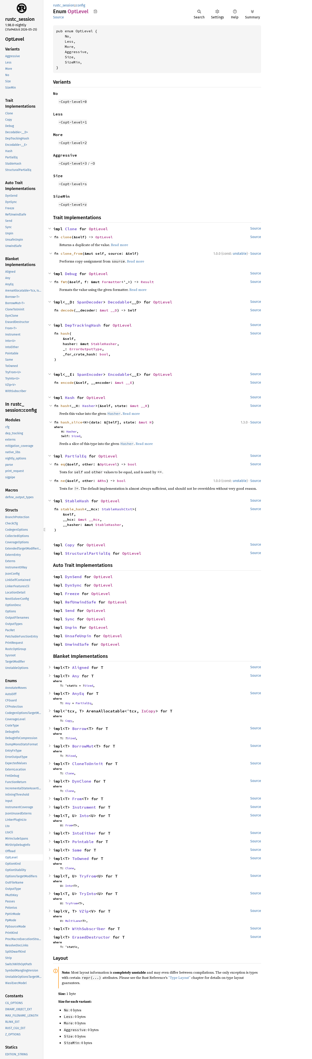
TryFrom (87, 876)
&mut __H (138, 406)
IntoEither (84, 833)
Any (75, 675)
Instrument (84, 807)
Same (77, 850)
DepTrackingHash (83, 325)
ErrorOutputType (85, 349)
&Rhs (102, 480)
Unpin (71, 627)
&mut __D (108, 310)
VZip (84, 911)
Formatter (111, 282)
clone (66, 237)
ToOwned (80, 858)
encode (67, 382)
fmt (64, 282)
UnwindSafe (77, 644)
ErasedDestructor (91, 937)
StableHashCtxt (117, 509)
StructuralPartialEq (87, 553)
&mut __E (123, 382)
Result (147, 282)
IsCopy (148, 711)
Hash (70, 397)
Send (70, 610)
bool (104, 354)
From (77, 798)
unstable (240, 253)
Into (84, 815)
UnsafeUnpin (78, 635)
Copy (70, 544)
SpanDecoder (90, 302)
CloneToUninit (87, 763)
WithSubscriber (89, 928)
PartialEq (75, 456)
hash (65, 333)
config (80, 5)
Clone (71, 228)
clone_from (71, 253)
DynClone (81, 781)
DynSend (73, 576)
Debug (71, 273)
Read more (119, 244)
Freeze (72, 593)
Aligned (80, 667)
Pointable (83, 841)
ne (63, 480)
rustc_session (63, 5)
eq (63, 464)
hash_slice (71, 422)
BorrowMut (83, 746)
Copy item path (95, 11)
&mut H (145, 422)
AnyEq (78, 693)
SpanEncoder (90, 374)
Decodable (118, 302)
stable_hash (72, 509)
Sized (76, 436)
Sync (70, 618)
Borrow (79, 728)
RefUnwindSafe (80, 602)
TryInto (87, 893)
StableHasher (104, 344)
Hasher (88, 406)
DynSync (73, 585)
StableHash (77, 500)
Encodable (118, 374)
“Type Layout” (179, 977)
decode (67, 310)
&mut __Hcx (89, 519)
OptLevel (98, 228)
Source (58, 17)
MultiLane (73, 921)
